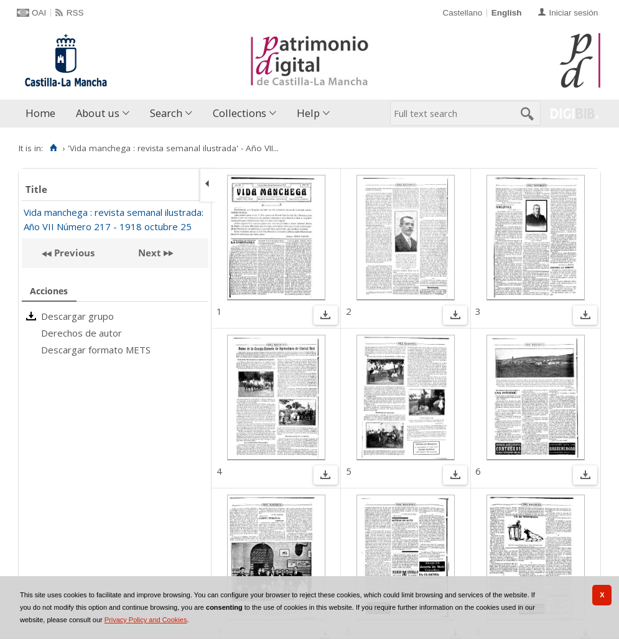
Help (308, 113)
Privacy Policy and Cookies (146, 619)
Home (40, 113)
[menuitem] (43, 114)
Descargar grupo (77, 316)
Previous (73, 252)
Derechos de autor (81, 333)
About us (97, 113)
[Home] (53, 148)
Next (150, 252)
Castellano (462, 12)
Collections (239, 113)
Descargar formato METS (96, 349)
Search (166, 113)
